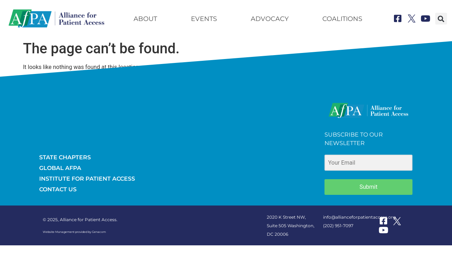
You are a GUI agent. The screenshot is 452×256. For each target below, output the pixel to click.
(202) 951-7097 (338, 225)
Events (204, 19)
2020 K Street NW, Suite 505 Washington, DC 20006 (291, 225)
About (145, 19)
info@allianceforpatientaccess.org (359, 217)
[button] (441, 19)
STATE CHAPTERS (65, 157)
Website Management (58, 232)
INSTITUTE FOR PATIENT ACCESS (87, 178)
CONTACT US (58, 189)
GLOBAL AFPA (60, 168)
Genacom (99, 232)
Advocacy (270, 19)
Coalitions (342, 19)
